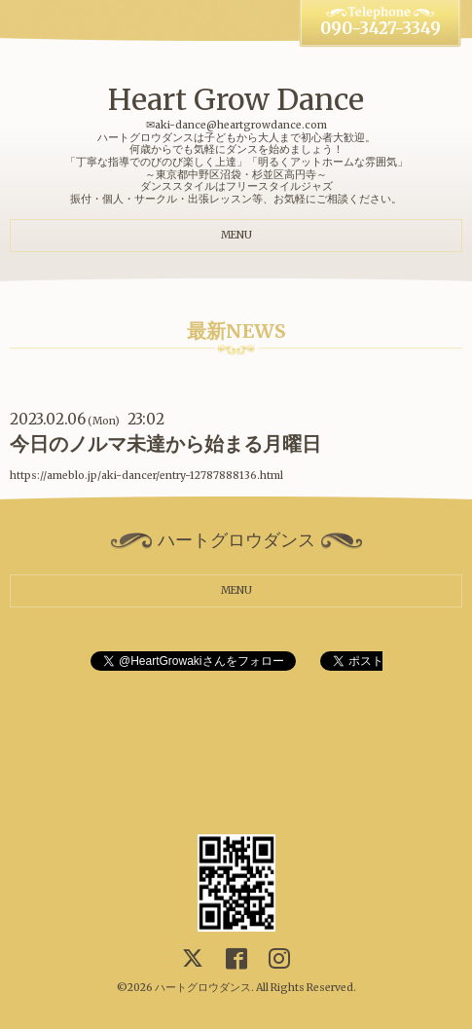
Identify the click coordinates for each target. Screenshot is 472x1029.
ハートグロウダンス (203, 987)
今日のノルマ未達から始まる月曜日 (165, 444)
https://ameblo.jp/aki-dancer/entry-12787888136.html (146, 475)
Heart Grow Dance (236, 99)
